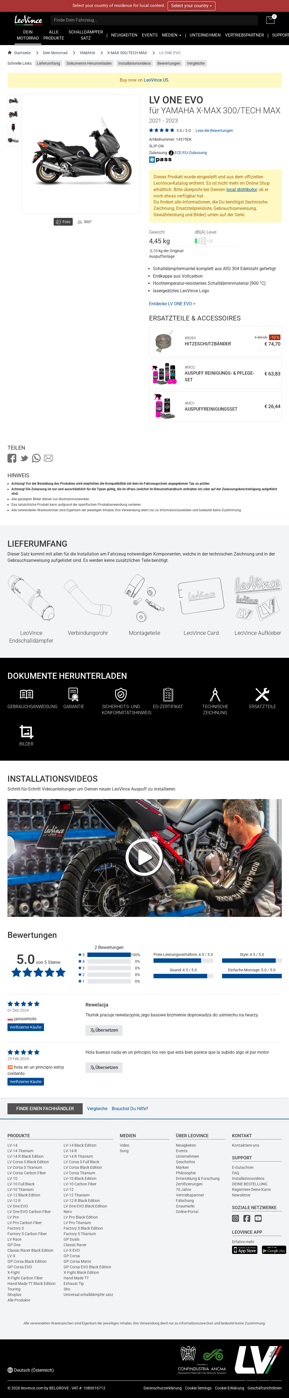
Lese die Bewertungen (214, 130)
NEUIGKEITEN (124, 35)
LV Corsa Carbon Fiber (26, 1173)
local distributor (241, 189)
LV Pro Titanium (77, 1222)
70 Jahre (183, 1189)
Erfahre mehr (243, 1242)
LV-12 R (14, 1200)
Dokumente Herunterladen (89, 63)
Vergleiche (196, 63)
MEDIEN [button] (171, 35)
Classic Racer (75, 1245)
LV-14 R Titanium (78, 1156)
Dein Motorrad (55, 53)
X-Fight (13, 1272)
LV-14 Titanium (20, 1151)
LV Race (14, 1239)
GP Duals (71, 1239)
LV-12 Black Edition (23, 1195)
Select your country (191, 5)
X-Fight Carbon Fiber (25, 1278)
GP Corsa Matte (77, 1261)
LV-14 (12, 1145)
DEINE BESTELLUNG (249, 1184)
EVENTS (150, 35)
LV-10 (12, 1178)
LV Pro (13, 1217)
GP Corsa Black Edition (27, 1261)
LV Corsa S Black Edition (28, 1162)
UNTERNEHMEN (205, 35)
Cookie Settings (198, 1388)
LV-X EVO (72, 1250)
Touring (13, 1289)
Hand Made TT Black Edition (31, 1283)
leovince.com (32, 1388)
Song (124, 1151)
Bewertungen (168, 63)
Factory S (15, 1228)
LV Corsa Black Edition (83, 1167)
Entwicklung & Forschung (198, 1178)
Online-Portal (187, 1211)
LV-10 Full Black (21, 1184)
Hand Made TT (76, 1278)
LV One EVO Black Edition (85, 1206)
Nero (68, 1211)
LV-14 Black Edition (80, 1145)
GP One (13, 1245)
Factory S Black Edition (83, 1228)
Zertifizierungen (189, 1184)
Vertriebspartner (190, 1195)
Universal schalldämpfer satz (88, 1294)
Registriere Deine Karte (251, 1189)
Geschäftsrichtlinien (265, 1388)
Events (182, 1151)
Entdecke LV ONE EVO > (172, 303)
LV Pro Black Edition (81, 1217)
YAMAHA (87, 53)
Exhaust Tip (74, 1283)
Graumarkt (185, 1206)
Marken (182, 1167)
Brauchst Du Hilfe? (130, 1108)
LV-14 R (70, 1151)
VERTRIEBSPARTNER (244, 35)
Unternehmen (187, 1156)
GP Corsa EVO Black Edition (87, 1267)
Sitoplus (14, 1294)
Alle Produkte (18, 1300)
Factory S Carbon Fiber (27, 1234)
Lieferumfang (48, 63)
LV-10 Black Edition (80, 1178)
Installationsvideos (134, 63)
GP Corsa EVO (19, 1267)
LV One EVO (17, 1206)
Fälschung (185, 1200)
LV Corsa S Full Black (81, 1162)
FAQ (235, 1173)
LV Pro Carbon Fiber (24, 1222)
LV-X (11, 1256)
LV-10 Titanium (20, 1189)
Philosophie (186, 1173)
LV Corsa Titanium (79, 1173)
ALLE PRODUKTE (53, 35)
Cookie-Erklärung (229, 1388)
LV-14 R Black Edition (25, 1156)
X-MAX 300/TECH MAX (127, 53)
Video (124, 1145)
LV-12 (69, 1189)
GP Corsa (72, 1256)
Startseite (19, 52)
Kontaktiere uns (245, 1145)
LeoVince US (156, 80)
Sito (67, 1289)
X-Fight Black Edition (81, 1272)
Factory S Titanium (80, 1234)
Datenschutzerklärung (163, 1388)
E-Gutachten (243, 1167)
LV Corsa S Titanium (24, 1167)
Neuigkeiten (186, 1145)
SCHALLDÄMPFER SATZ (86, 35)
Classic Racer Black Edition (30, 1250)
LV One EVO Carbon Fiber (29, 1211)
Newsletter (241, 1195)
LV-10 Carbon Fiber (80, 1184)
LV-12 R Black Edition (82, 1200)
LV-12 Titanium (77, 1195)
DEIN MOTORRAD (28, 35)
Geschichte (185, 1162)
